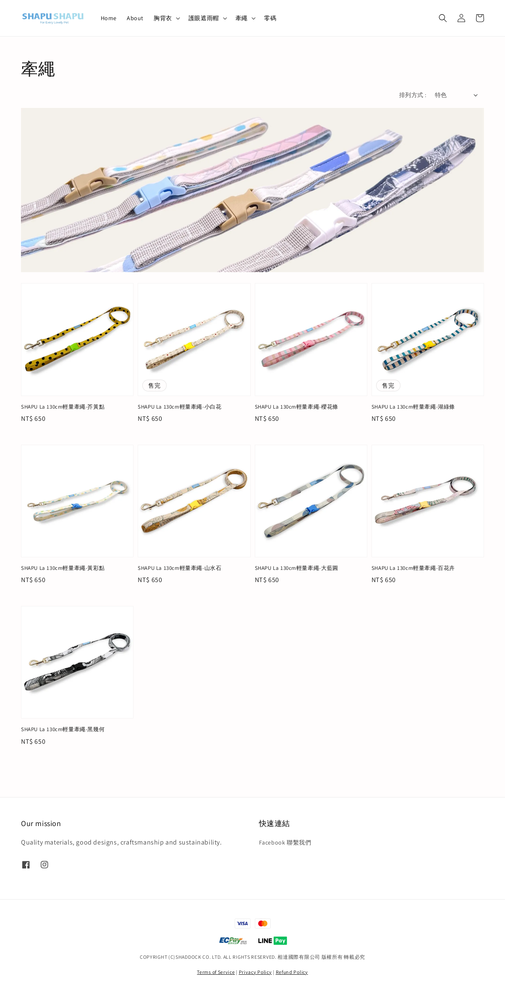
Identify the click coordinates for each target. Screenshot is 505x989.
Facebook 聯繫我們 (285, 842)
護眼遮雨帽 (203, 18)
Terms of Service (216, 972)
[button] (443, 18)
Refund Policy (292, 972)
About (135, 18)
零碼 (270, 18)
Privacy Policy (255, 972)
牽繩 (241, 18)
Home (109, 18)
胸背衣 (163, 18)
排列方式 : (412, 95)
